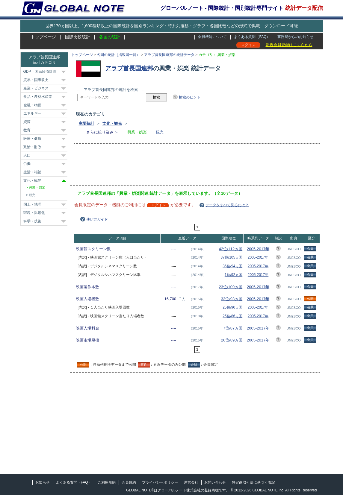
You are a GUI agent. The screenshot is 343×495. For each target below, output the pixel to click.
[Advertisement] (186, 166)
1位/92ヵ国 (233, 275)
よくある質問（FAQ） (252, 37)
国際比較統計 (77, 36)
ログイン (248, 45)
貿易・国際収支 (36, 80)
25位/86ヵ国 (232, 316)
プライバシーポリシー (160, 482)
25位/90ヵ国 (232, 307)
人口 (27, 155)
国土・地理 (32, 204)
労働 (27, 164)
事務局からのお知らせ (295, 37)
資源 (27, 122)
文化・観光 (112, 123)
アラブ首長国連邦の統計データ (169, 55)
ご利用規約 (107, 482)
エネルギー (32, 113)
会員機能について (212, 37)
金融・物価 (32, 105)
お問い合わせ (215, 482)
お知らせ (42, 482)
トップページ (43, 36)
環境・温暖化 (34, 213)
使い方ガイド (97, 219)
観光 (160, 132)
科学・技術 (32, 221)
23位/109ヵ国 (230, 287)
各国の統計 (109, 36)
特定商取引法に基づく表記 (253, 482)
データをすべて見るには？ (227, 205)
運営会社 (191, 482)
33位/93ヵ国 (232, 299)
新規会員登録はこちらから (289, 44)
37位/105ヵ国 (232, 257)
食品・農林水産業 (37, 97)
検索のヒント (189, 97)
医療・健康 (32, 138)
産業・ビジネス (36, 88)
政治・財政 (32, 147)
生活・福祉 (32, 172)
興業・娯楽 (37, 187)
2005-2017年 (258, 249)
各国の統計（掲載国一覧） (118, 55)
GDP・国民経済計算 (39, 71)
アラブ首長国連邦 (129, 68)
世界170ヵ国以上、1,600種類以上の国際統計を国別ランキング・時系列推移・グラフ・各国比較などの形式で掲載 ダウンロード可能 (171, 25)
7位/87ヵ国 (232, 328)
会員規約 (129, 482)
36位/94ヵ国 (232, 266)
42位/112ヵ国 (230, 249)
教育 (27, 130)
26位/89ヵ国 (232, 340)
